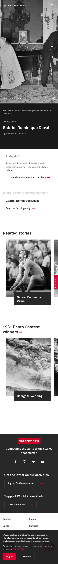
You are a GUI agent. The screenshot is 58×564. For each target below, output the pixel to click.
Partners (33, 526)
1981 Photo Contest (17, 6)
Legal (6, 526)
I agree (9, 557)
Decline (27, 557)
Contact (7, 519)
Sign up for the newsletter (20, 483)
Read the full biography (18, 208)
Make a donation (16, 505)
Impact (33, 519)
